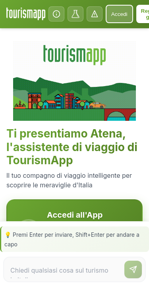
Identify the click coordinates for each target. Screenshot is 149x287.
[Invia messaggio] (133, 269)
